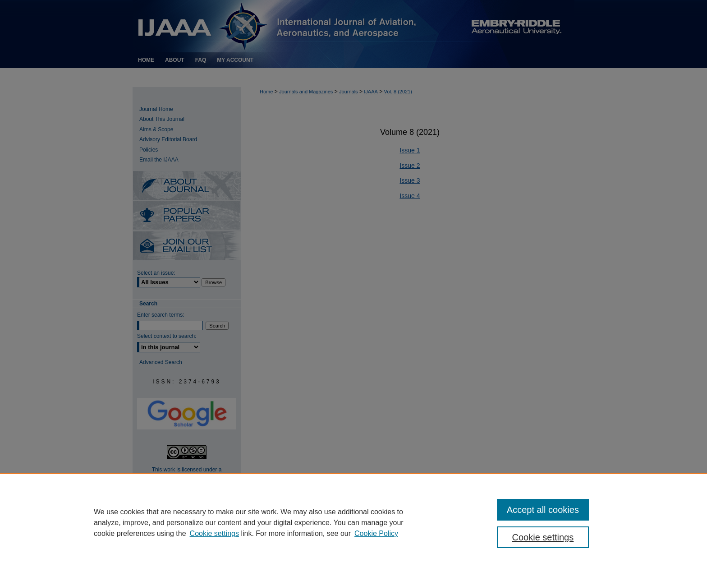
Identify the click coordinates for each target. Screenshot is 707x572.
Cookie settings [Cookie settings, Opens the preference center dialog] (543, 537)
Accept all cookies (543, 510)
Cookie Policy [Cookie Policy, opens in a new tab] (376, 533)
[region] (353, 522)
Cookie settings (214, 533)
